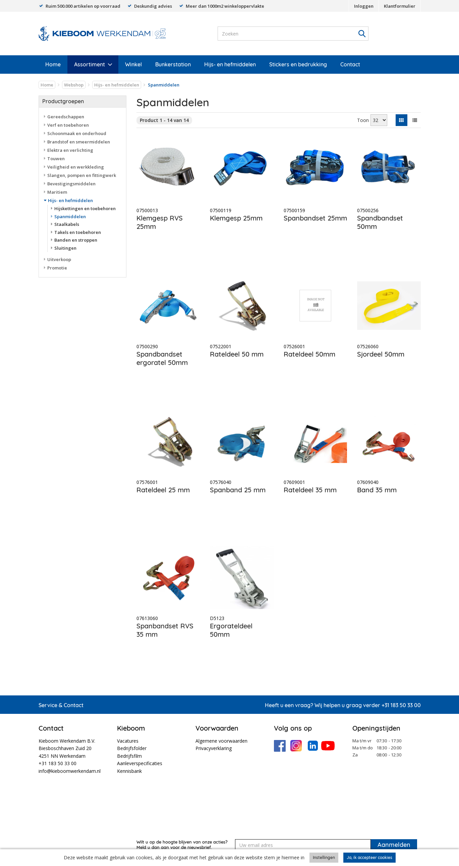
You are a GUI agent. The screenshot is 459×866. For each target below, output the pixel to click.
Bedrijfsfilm (129, 756)
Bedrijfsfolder (132, 748)
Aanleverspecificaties (139, 763)
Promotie (57, 268)
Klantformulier (399, 6)
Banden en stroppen (75, 240)
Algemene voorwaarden (221, 741)
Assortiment (89, 64)
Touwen (56, 159)
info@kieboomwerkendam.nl (70, 771)
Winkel (133, 64)
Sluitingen (65, 248)
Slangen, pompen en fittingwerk (81, 175)
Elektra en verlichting (70, 150)
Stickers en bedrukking (298, 64)
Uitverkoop (59, 259)
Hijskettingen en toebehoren (85, 208)
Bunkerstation (173, 64)
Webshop (73, 85)
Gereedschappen (65, 117)
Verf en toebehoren (68, 125)
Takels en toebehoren (77, 232)
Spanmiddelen (70, 216)
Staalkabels (66, 224)
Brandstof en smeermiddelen (78, 142)
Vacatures (127, 741)
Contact (350, 64)
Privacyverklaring (213, 748)
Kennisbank (129, 771)
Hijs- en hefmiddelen (230, 64)
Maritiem (57, 192)
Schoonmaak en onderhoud (76, 133)
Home (53, 64)
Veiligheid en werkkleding (75, 167)
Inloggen (364, 6)
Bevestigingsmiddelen (71, 184)
